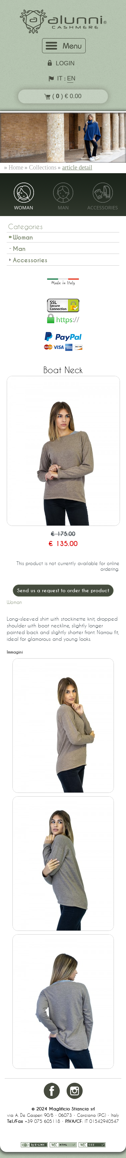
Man (63, 208)
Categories (25, 226)
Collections (42, 167)
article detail (77, 167)
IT (59, 78)
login (65, 63)
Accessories (102, 208)
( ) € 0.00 (62, 96)
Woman (23, 208)
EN (70, 78)
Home (16, 167)
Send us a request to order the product (63, 591)
